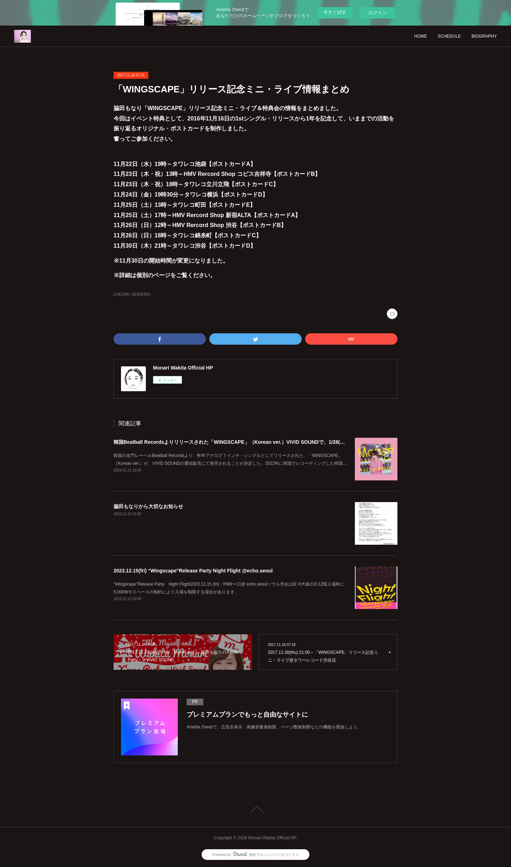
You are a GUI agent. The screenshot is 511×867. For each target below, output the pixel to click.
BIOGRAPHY (484, 36)
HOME (420, 36)
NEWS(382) (141, 294)
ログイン (377, 12)
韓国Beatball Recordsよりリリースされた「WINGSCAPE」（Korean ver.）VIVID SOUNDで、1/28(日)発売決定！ (243, 442)
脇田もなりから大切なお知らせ (148, 506)
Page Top (255, 809)
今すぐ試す (334, 12)
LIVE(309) (122, 294)
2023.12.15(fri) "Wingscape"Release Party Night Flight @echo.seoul (193, 570)
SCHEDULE (449, 36)
